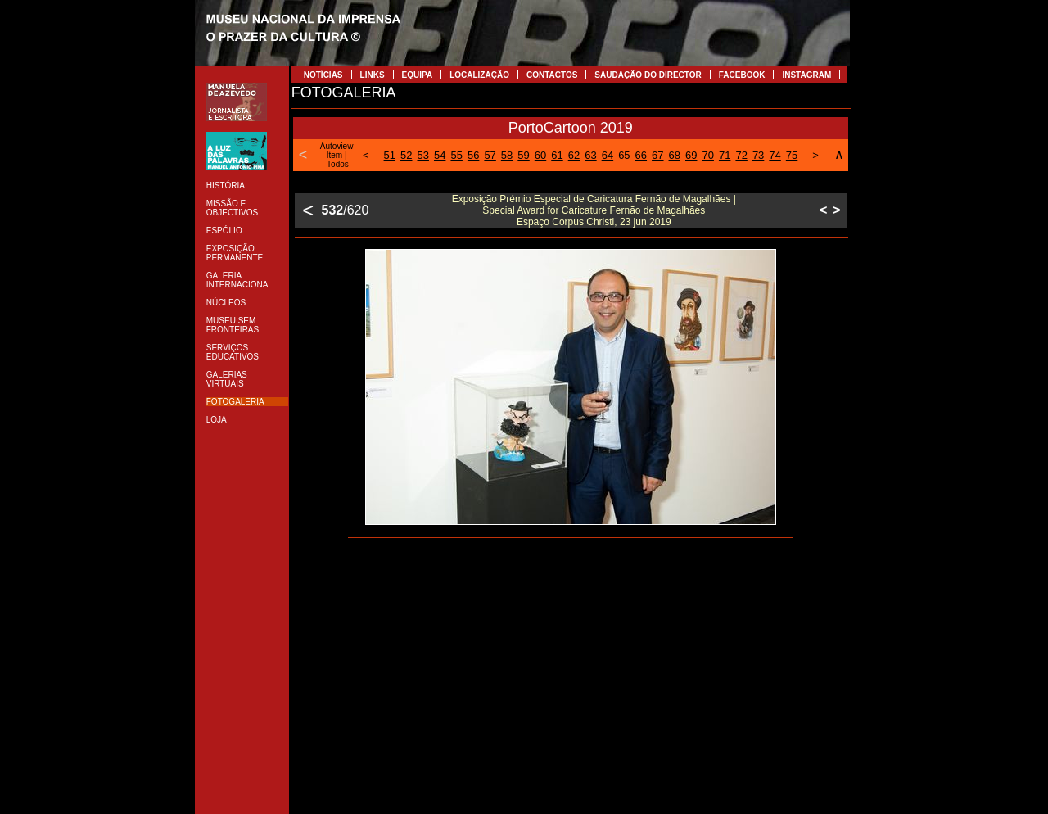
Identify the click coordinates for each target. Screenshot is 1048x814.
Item (334, 155)
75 (791, 155)
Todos (338, 164)
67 (657, 155)
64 (607, 155)
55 (456, 155)
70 (707, 155)
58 (507, 155)
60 (540, 155)
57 (489, 155)
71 (724, 155)
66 (641, 155)
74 (774, 155)
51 (389, 155)
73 (758, 155)
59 (523, 155)
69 (691, 155)
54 (439, 155)
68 (674, 155)
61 (556, 155)
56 (473, 155)
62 (574, 155)
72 (741, 155)
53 (423, 155)
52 (406, 155)
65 (624, 155)
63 (590, 155)
